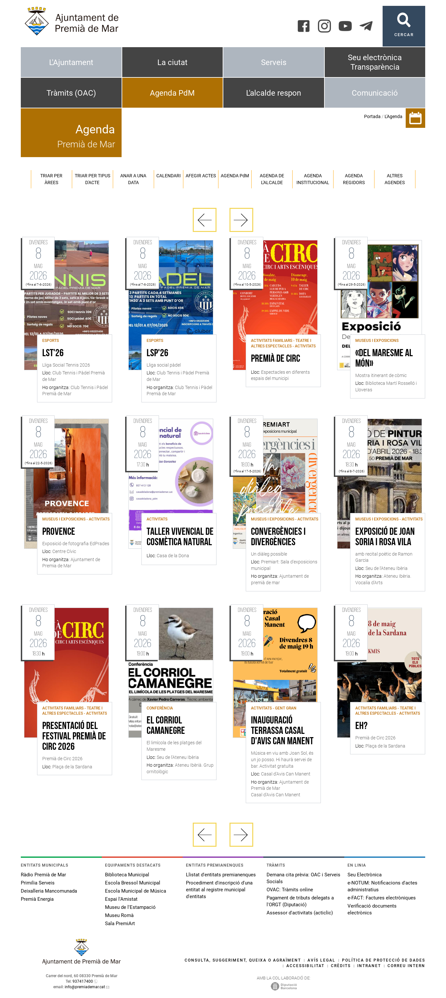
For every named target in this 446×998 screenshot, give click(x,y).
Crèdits (341, 966)
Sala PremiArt (120, 923)
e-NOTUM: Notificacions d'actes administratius (382, 886)
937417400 (82, 981)
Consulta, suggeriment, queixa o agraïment (243, 960)
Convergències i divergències (278, 537)
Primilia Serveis (38, 883)
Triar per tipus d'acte (92, 179)
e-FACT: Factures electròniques (382, 898)
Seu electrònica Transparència (375, 62)
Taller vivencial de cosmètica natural (180, 537)
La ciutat (172, 62)
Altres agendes (395, 179)
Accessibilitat (305, 966)
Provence (58, 532)
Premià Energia (37, 899)
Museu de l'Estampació (130, 907)
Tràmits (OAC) (71, 93)
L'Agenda (393, 116)
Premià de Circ (275, 359)
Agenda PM (235, 175)
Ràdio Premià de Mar (43, 875)
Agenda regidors (354, 179)
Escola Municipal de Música (135, 891)
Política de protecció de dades (383, 960)
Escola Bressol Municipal (132, 883)
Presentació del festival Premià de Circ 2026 (74, 736)
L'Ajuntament (71, 62)
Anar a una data (133, 179)
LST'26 (53, 353)
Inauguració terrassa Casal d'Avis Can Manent (282, 731)
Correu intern (406, 966)
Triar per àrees (51, 179)
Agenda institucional (312, 179)
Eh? (361, 726)
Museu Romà (119, 915)
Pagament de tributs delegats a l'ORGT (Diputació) (300, 901)
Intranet (369, 966)
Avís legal (321, 960)
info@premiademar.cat (85, 987)
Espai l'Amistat (121, 899)
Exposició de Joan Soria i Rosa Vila (385, 537)
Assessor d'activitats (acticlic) (300, 913)
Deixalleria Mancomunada (49, 891)
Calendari (168, 175)
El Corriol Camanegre (166, 726)
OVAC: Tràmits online (290, 890)
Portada (372, 116)
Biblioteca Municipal (127, 875)
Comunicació (375, 93)
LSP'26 (157, 353)
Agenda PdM (172, 93)
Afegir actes (201, 175)
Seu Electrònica (365, 875)
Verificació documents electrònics (372, 909)
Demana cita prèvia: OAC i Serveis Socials (303, 878)
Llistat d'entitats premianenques (221, 875)
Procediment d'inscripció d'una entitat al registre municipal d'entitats (219, 889)
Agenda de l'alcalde (272, 179)
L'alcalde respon (273, 93)
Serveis (273, 62)
